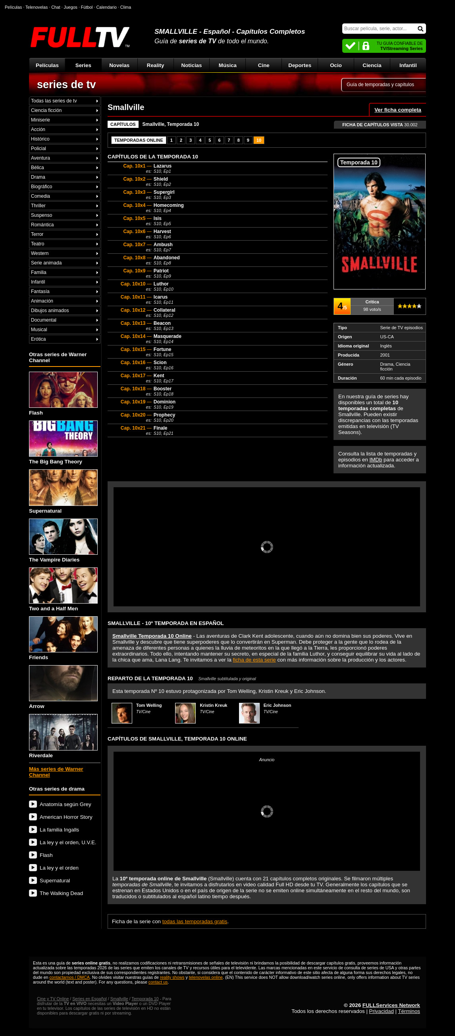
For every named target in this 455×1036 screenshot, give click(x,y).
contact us (158, 982)
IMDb (376, 460)
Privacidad (381, 1011)
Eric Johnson (277, 705)
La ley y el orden (59, 868)
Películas (47, 65)
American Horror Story (66, 817)
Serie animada (46, 263)
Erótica (38, 339)
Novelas (119, 65)
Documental (43, 320)
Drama (38, 177)
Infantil (408, 65)
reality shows (172, 977)
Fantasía (40, 291)
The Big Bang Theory (63, 443)
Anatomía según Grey (65, 804)
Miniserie (40, 120)
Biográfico (41, 186)
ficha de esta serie (254, 660)
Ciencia (371, 65)
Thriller (38, 205)
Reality (155, 65)
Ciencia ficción (46, 110)
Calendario (106, 7)
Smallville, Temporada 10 (171, 124)
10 (258, 140)
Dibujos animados (50, 310)
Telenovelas (36, 7)
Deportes (299, 65)
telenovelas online (206, 977)
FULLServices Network (391, 1005)
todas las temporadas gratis (195, 921)
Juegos (70, 7)
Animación (42, 301)
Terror (37, 234)
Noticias (191, 65)
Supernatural (63, 491)
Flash (63, 394)
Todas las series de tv (54, 101)
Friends (63, 638)
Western (39, 253)
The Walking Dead (61, 893)
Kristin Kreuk (213, 705)
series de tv (66, 85)
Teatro (37, 244)
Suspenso (41, 215)
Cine (264, 65)
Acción (38, 129)
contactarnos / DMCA (69, 977)
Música (228, 65)
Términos (409, 1011)
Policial (38, 148)
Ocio (336, 65)
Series (83, 65)
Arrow (63, 687)
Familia (38, 272)
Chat (55, 7)
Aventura (40, 158)
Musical (39, 329)
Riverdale (63, 736)
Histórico (40, 139)
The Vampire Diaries (63, 541)
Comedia (40, 196)
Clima (125, 7)
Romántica (42, 225)
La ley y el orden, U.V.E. (68, 842)
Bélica (37, 167)
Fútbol (87, 7)
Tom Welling (149, 705)
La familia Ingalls (59, 830)
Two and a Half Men (63, 589)
